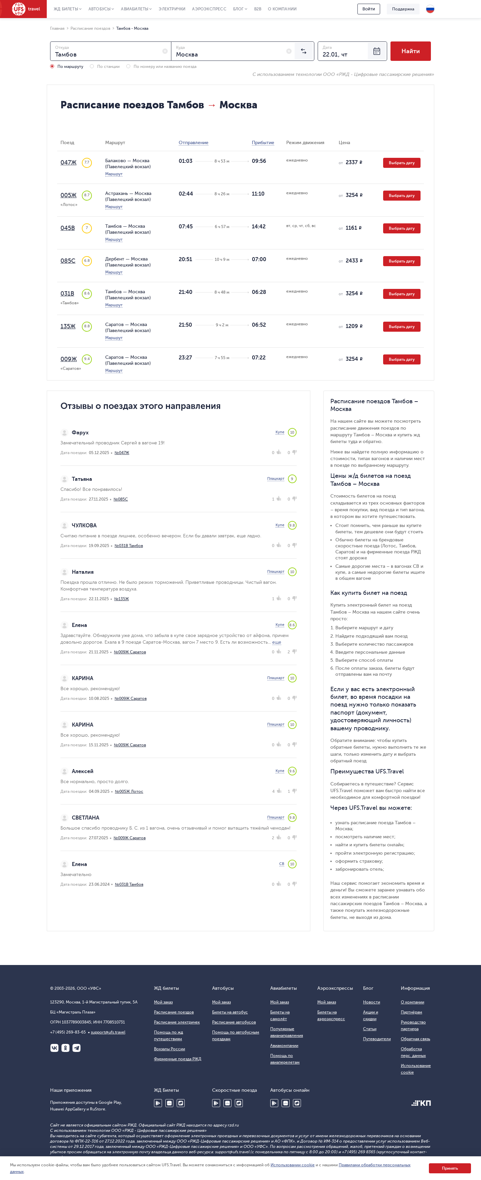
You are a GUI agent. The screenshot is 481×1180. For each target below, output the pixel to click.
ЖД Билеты (66, 9)
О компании (282, 9)
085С (67, 260)
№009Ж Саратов (130, 652)
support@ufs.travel (108, 1032)
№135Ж (121, 599)
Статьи (369, 1029)
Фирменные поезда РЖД (177, 1059)
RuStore (181, 1103)
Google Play (158, 1103)
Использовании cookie (293, 1165)
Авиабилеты (134, 9)
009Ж (68, 359)
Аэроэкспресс (209, 9)
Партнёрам (411, 1012)
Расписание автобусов (234, 1022)
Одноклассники (65, 1048)
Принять (450, 1168)
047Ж (68, 162)
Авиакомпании (284, 1045)
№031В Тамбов (129, 545)
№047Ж (122, 452)
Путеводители (377, 1039)
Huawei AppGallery (169, 1103)
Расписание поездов (174, 1012)
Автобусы (100, 9)
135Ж (67, 326)
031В (67, 293)
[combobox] (110, 51)
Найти (411, 51)
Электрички (172, 9)
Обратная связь (415, 1039)
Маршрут (114, 174)
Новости (371, 1002)
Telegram (76, 1048)
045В (67, 228)
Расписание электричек (177, 1022)
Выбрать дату (402, 162)
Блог (238, 9)
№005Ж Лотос (129, 791)
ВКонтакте (54, 1048)
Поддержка (403, 9)
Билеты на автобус (230, 1012)
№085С (121, 499)
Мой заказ (163, 1002)
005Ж (68, 195)
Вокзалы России (169, 1049)
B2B (258, 9)
